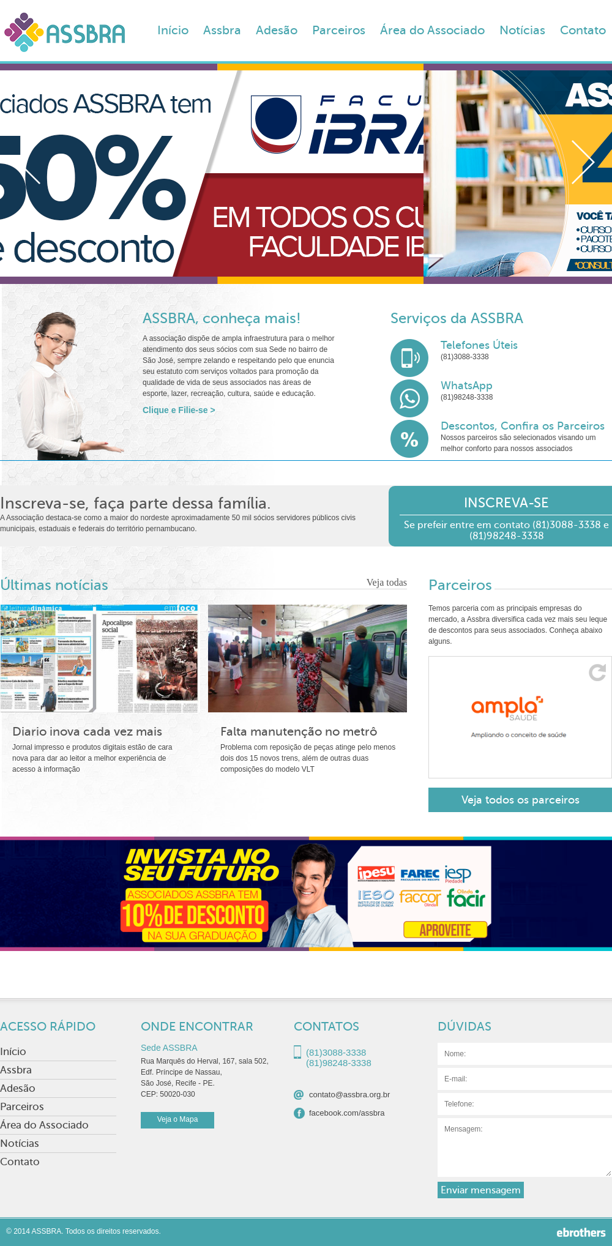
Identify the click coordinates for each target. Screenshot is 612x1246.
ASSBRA (64, 36)
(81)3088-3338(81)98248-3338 (338, 1054)
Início (172, 30)
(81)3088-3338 (465, 357)
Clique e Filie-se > (179, 410)
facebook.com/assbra (347, 1112)
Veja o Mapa (177, 1119)
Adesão (276, 30)
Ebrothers (581, 1232)
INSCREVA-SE (506, 502)
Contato (583, 30)
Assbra (222, 30)
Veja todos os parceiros (520, 800)
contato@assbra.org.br (349, 1094)
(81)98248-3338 (467, 397)
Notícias (522, 30)
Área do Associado (432, 30)
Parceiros (338, 30)
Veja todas (387, 582)
